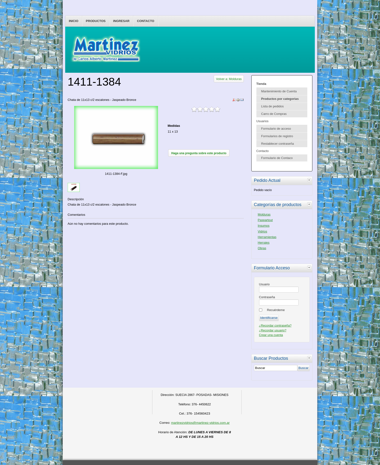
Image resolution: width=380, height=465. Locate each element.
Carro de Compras (274, 114)
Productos (96, 21)
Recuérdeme (276, 310)
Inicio (73, 21)
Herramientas (267, 237)
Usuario (264, 284)
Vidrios (262, 231)
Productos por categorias (280, 99)
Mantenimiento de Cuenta (279, 91)
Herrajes (263, 242)
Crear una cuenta (271, 335)
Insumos (263, 225)
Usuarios (262, 121)
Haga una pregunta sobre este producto (198, 153)
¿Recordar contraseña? (275, 325)
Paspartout (265, 220)
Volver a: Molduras (229, 79)
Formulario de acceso (276, 128)
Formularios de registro (277, 136)
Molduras (264, 214)
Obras (262, 248)
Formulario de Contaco (277, 158)
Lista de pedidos (272, 106)
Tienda (261, 84)
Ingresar (121, 21)
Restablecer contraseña (277, 143)
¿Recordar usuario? (272, 330)
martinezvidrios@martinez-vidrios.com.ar (200, 423)
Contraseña (267, 297)
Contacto (145, 21)
